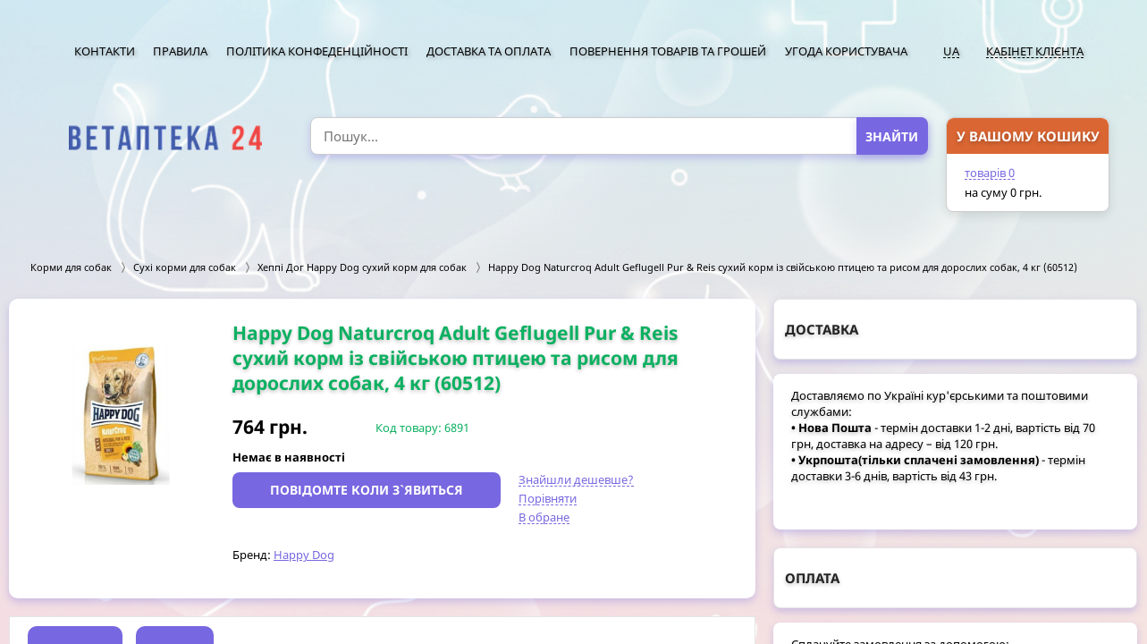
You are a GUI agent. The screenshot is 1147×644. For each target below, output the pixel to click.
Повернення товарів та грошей (667, 51)
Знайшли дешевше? (576, 479)
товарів (990, 173)
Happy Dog (304, 555)
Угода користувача (846, 51)
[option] (121, 414)
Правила (180, 51)
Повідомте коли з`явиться (366, 489)
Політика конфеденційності (317, 51)
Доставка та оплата (488, 51)
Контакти (104, 51)
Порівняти (548, 498)
